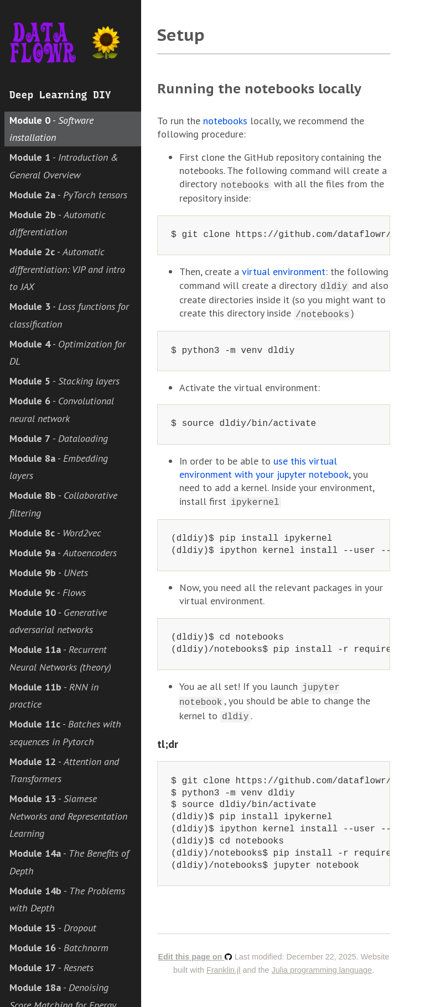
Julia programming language (322, 962)
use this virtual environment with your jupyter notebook (264, 464)
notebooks (225, 120)
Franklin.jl (223, 962)
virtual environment (283, 270)
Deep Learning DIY (60, 95)
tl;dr (167, 736)
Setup (181, 34)
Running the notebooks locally (259, 88)
